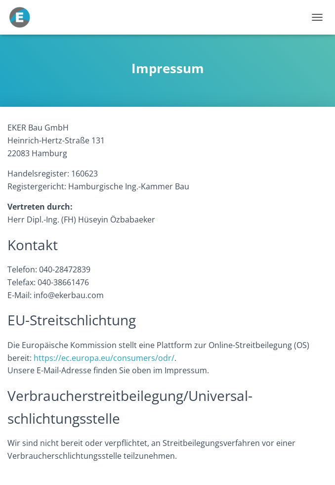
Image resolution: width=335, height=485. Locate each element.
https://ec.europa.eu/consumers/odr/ (104, 358)
